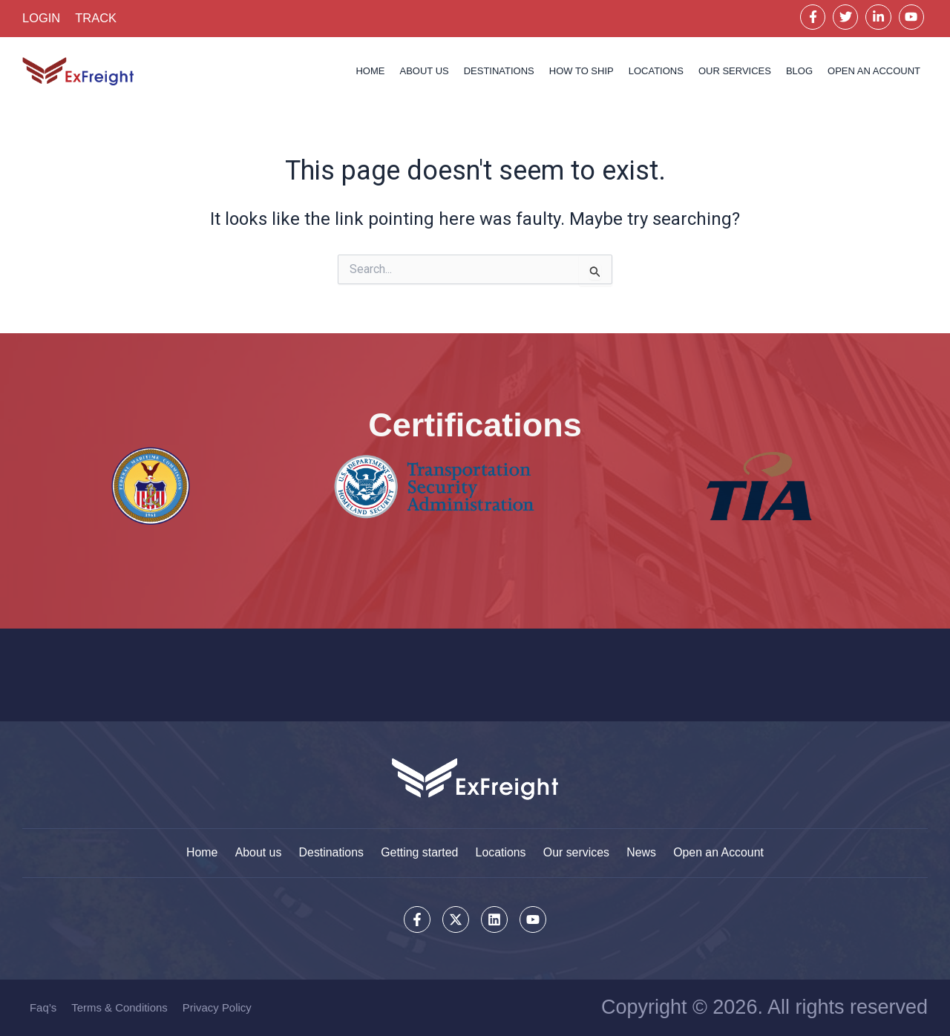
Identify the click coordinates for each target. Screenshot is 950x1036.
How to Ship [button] (581, 71)
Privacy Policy (217, 1007)
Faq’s (43, 1007)
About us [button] (423, 71)
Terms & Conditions (119, 1007)
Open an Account (721, 852)
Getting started (419, 852)
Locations (501, 852)
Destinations (499, 71)
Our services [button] (734, 71)
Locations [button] (656, 71)
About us (255, 852)
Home (370, 71)
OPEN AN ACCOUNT (874, 71)
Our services (577, 852)
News (643, 852)
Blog (799, 71)
